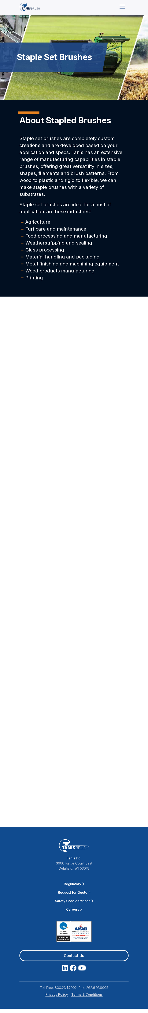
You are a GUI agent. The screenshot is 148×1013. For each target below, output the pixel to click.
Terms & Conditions (87, 994)
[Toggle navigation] (122, 6)
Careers (74, 909)
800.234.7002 (66, 988)
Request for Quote (74, 892)
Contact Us (74, 955)
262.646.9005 (97, 988)
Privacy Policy (56, 994)
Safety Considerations (74, 901)
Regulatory (74, 884)
